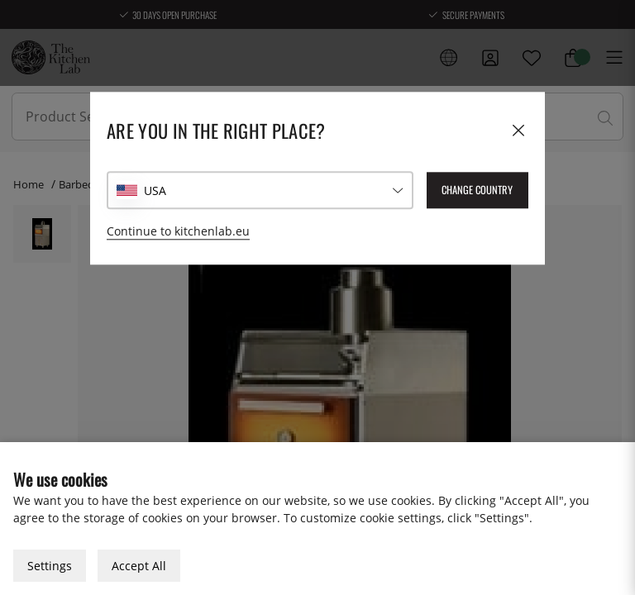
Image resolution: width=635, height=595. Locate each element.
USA (155, 190)
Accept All (139, 566)
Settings (49, 566)
